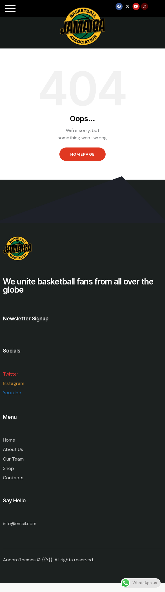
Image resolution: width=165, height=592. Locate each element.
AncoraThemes (19, 560)
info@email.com (19, 523)
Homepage (82, 154)
